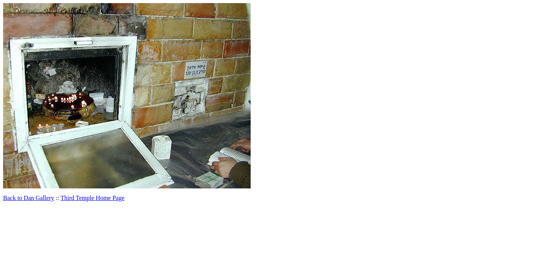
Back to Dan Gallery (28, 198)
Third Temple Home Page (93, 198)
